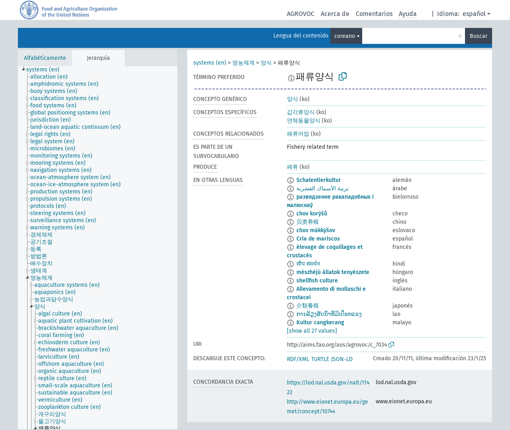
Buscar (478, 36)
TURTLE (320, 359)
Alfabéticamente (45, 58)
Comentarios (374, 14)
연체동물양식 (303, 120)
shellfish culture (317, 280)
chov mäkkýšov (315, 230)
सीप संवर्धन (308, 263)
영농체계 (243, 62)
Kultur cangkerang (320, 322)
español (474, 14)
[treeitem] (46, 69)
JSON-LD (342, 359)
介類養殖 (307, 305)
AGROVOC (300, 14)
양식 (266, 62)
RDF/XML (298, 359)
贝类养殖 (307, 222)
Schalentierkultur (318, 180)
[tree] (97, 247)
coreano (344, 36)
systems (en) (209, 62)
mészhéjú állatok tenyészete (332, 272)
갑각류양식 (301, 112)
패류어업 (298, 133)
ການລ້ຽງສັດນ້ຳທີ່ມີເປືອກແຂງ (329, 314)
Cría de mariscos (318, 238)
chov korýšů (311, 213)
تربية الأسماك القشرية (322, 188)
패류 (292, 167)
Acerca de (335, 14)
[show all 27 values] (312, 330)
